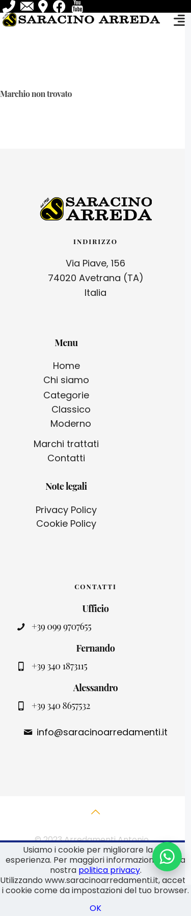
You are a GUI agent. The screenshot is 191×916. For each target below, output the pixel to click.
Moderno (70, 423)
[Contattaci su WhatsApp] (167, 856)
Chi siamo (66, 380)
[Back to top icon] (95, 817)
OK (95, 908)
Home (66, 365)
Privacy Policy (66, 509)
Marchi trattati (66, 443)
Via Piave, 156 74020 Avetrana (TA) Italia (96, 278)
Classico (71, 409)
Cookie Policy (66, 523)
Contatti (66, 458)
